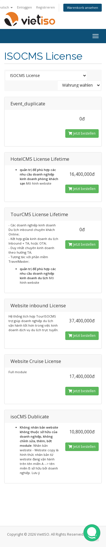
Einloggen (24, 7)
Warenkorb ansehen (82, 7)
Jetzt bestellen (82, 133)
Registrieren (45, 7)
